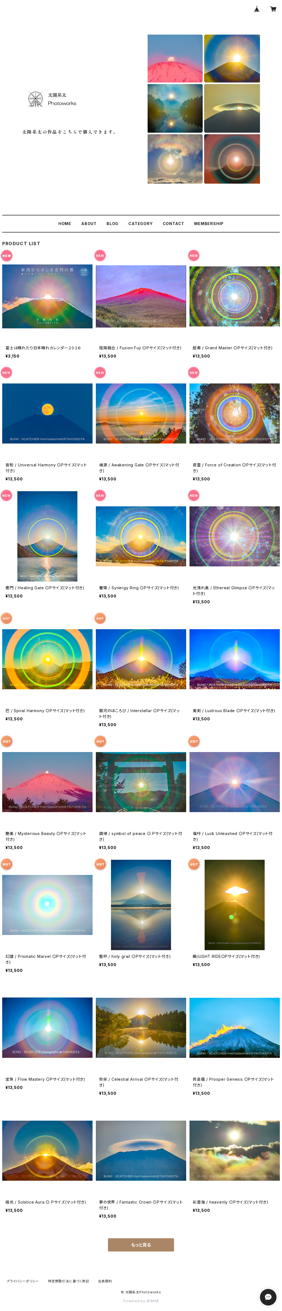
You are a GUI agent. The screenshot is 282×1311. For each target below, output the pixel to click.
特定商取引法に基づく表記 (68, 1281)
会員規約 (105, 1281)
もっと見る (141, 1245)
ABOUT (89, 223)
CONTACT (174, 223)
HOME (64, 223)
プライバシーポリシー (23, 1281)
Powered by (141, 1301)
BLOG (112, 223)
